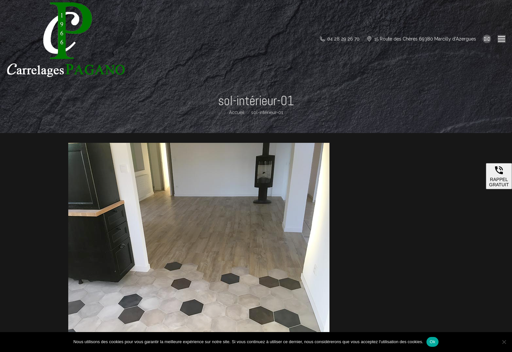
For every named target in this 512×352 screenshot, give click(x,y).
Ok (432, 341)
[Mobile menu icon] (501, 39)
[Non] (504, 342)
